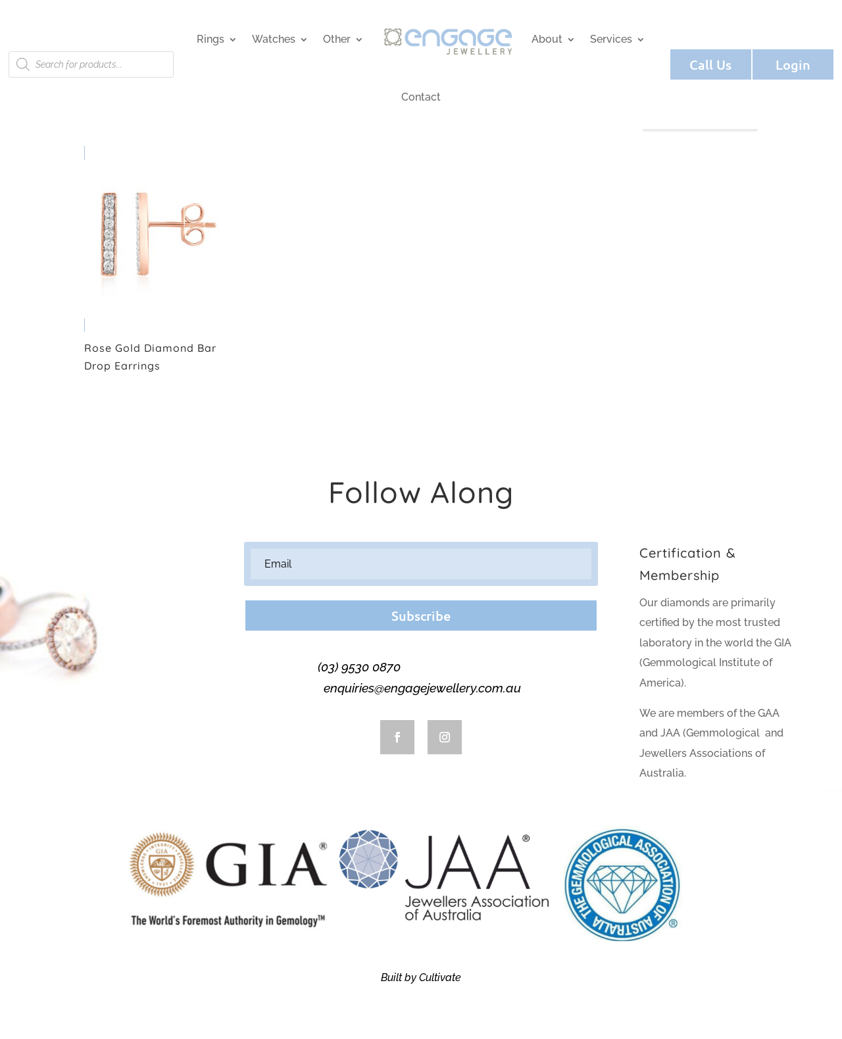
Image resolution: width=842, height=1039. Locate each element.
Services (611, 39)
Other (337, 39)
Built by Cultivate (421, 977)
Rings (210, 39)
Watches (273, 39)
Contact (421, 97)
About (547, 39)
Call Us (710, 64)
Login (793, 64)
